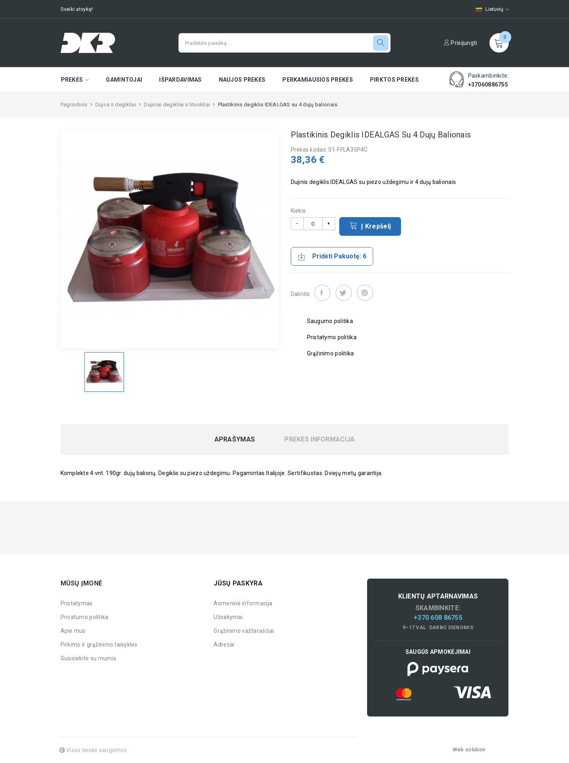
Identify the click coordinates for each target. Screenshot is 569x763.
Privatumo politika (85, 617)
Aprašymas (234, 439)
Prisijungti (460, 43)
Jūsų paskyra (238, 583)
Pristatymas (77, 603)
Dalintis (322, 293)
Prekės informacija (319, 439)
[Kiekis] (313, 223)
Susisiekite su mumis (89, 658)
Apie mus (73, 631)
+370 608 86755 (438, 617)
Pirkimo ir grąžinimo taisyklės (99, 644)
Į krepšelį (370, 225)
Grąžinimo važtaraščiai (244, 631)
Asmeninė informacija (243, 603)
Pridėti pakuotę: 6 (332, 256)
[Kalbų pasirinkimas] (488, 9)
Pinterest (365, 293)
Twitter (344, 293)
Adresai (224, 644)
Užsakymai (228, 617)
